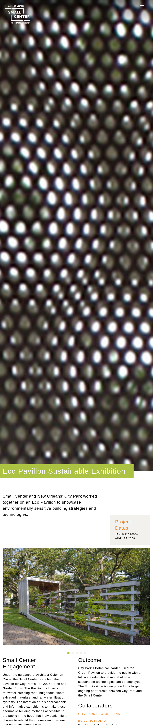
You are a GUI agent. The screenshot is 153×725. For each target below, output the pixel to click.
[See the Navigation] (142, 7)
